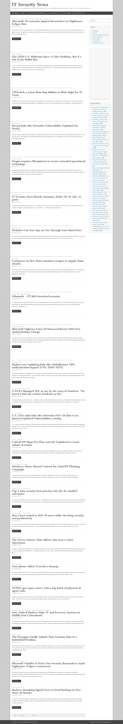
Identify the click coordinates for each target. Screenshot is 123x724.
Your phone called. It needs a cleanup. (35, 566)
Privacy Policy (67, 13)
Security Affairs (18, 90)
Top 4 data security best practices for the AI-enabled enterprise (44, 492)
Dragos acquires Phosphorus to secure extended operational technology (48, 163)
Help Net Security (18, 159)
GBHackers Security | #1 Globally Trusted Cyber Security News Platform (32, 19)
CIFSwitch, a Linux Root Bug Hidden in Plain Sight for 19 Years (47, 94)
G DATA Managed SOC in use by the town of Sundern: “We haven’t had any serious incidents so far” (48, 393)
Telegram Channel (98, 43)
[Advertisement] (41, 48)
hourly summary (16, 194)
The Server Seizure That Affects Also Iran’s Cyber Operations (42, 541)
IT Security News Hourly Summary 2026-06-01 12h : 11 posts (46, 198)
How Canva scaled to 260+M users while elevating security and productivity (48, 517)
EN (12, 19)
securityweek (17, 123)
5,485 (33, 715)
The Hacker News (18, 439)
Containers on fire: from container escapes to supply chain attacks (48, 262)
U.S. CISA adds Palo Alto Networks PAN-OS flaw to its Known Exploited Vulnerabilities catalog (45, 417)
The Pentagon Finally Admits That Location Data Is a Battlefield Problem (44, 638)
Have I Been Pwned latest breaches (22, 294)
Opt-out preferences (54, 13)
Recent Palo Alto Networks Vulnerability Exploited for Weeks (45, 127)
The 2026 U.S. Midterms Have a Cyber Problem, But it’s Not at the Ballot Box (46, 58)
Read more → (16, 38)
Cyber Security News (17, 326)
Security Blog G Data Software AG (22, 388)
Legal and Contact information (37, 13)
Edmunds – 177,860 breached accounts (36, 296)
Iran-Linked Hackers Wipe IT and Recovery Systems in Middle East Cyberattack (46, 614)
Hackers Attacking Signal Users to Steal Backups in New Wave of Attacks (46, 691)
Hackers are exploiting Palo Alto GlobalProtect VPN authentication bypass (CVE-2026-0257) (43, 366)
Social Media (77, 13)
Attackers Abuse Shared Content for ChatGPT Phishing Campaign (46, 468)
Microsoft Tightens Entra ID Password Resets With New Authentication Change (46, 330)
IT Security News (30, 4)
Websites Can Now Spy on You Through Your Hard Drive (47, 230)
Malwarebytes (17, 564)
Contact (23, 13)
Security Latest (17, 228)
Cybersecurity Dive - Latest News (20, 488)
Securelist (16, 258)
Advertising (15, 13)
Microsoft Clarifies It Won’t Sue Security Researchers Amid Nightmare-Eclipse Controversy (48, 665)
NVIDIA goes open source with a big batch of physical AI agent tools (46, 589)
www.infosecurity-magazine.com (22, 464)
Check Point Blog (16, 54)
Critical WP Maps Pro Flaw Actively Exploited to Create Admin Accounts (46, 443)
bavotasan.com (107, 722)
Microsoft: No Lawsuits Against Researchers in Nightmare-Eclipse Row (48, 23)
